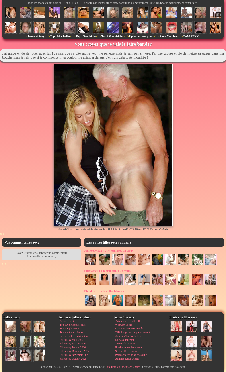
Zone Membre (168, 36)
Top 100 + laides (86, 36)
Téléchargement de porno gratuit (132, 332)
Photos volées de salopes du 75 (131, 354)
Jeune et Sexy (36, 36)
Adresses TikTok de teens (128, 336)
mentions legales (131, 366)
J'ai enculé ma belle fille (128, 321)
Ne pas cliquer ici (124, 339)
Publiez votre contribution (74, 336)
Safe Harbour (113, 366)
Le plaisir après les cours (107, 270)
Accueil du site (68, 321)
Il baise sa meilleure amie (128, 347)
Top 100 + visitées (112, 36)
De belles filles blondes (104, 291)
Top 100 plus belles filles (73, 324)
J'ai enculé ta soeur (125, 343)
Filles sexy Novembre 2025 (74, 354)
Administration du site (127, 358)
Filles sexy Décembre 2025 (74, 351)
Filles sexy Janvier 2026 (73, 347)
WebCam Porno (123, 324)
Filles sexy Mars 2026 (71, 339)
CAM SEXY (191, 36)
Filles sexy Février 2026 (73, 343)
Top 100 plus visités (70, 328)
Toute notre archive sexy (73, 332)
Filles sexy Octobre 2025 (73, 358)
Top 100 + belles (60, 36)
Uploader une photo (141, 36)
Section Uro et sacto (126, 351)
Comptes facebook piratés (129, 328)
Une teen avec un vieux (108, 250)
